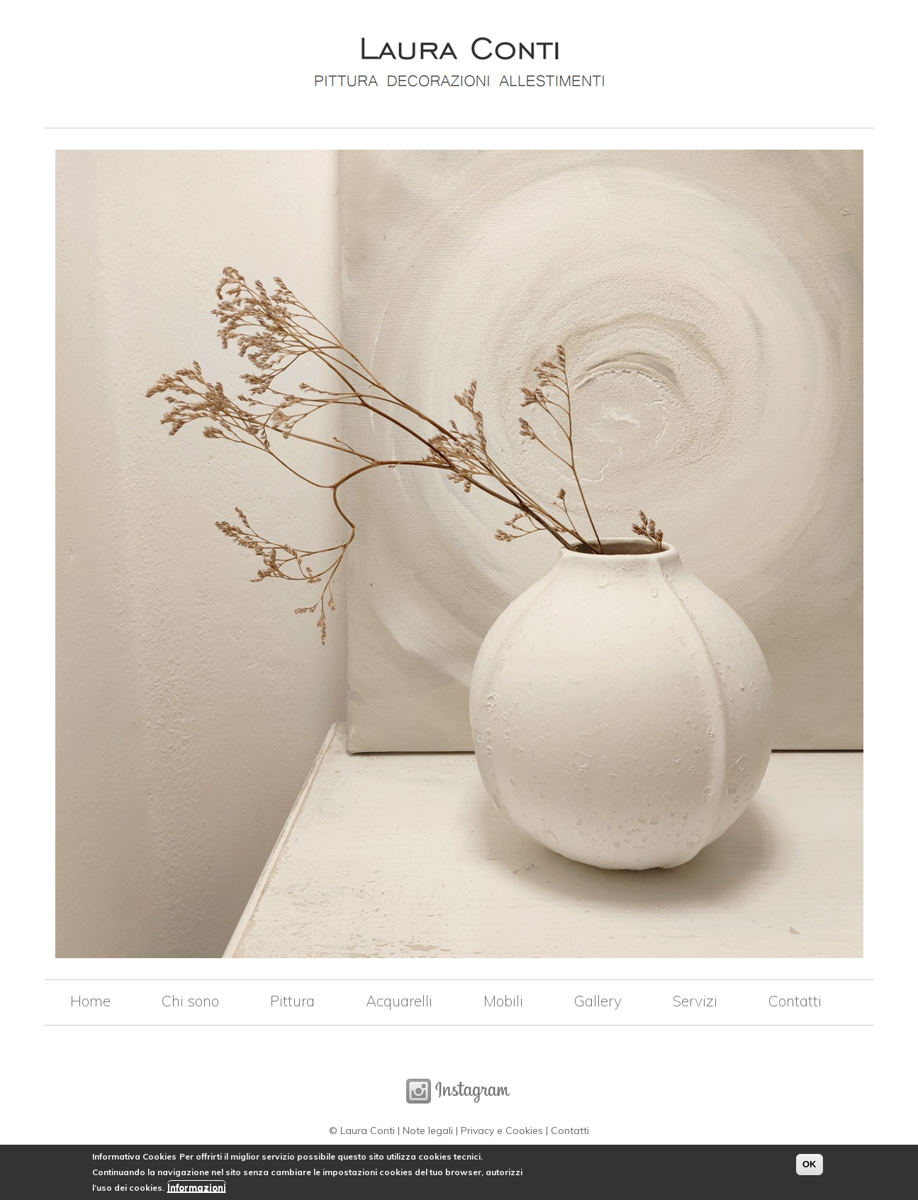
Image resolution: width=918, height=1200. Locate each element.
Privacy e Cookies (502, 1130)
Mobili (503, 1000)
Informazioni (196, 1190)
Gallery (598, 1000)
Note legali (428, 1130)
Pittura (292, 1000)
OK (809, 1167)
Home (90, 1000)
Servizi (695, 1000)
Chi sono (190, 1000)
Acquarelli (399, 1000)
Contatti (795, 1000)
